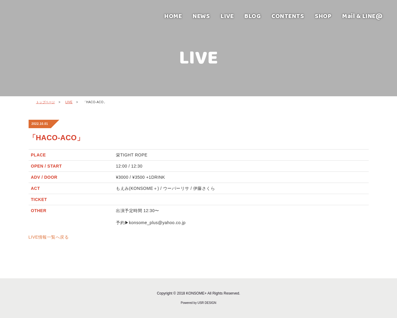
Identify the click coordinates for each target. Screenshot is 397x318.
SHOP (323, 15)
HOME (173, 15)
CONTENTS (287, 15)
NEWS (201, 15)
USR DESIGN (206, 302)
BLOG (252, 15)
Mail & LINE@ (362, 15)
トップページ (45, 102)
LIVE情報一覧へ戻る (49, 237)
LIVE (227, 15)
